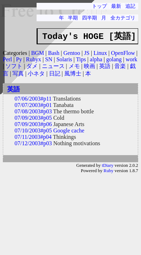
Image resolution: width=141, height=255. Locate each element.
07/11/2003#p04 (33, 137)
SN (48, 59)
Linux (100, 53)
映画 (89, 66)
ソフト (13, 66)
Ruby (109, 170)
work (131, 59)
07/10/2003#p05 (33, 131)
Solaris (64, 59)
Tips (81, 59)
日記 (54, 73)
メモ (74, 66)
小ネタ (36, 73)
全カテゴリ (122, 18)
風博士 (72, 73)
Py (19, 59)
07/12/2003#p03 (33, 143)
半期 (73, 18)
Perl (7, 59)
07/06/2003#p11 (33, 99)
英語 (104, 66)
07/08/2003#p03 (33, 111)
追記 (130, 6)
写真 (18, 73)
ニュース (53, 66)
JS (87, 53)
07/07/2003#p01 (33, 105)
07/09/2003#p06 (33, 124)
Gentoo (71, 53)
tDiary (108, 165)
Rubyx (33, 59)
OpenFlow (123, 53)
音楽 (120, 66)
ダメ (32, 66)
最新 (116, 6)
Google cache (69, 131)
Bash (53, 53)
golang (114, 59)
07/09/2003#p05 (33, 118)
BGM (37, 53)
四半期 (89, 18)
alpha (96, 59)
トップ (99, 6)
